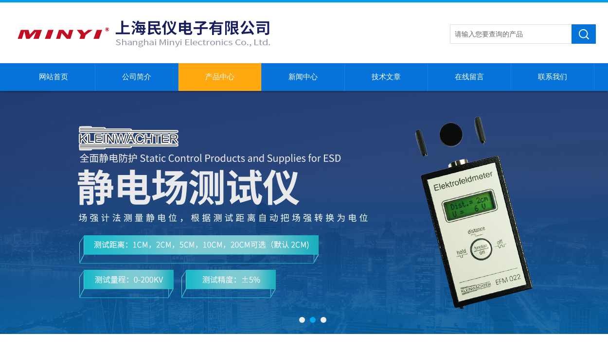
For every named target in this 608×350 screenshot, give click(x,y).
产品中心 (219, 77)
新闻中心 (303, 77)
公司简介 (136, 77)
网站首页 (53, 77)
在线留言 (469, 77)
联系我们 (552, 77)
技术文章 (386, 77)
